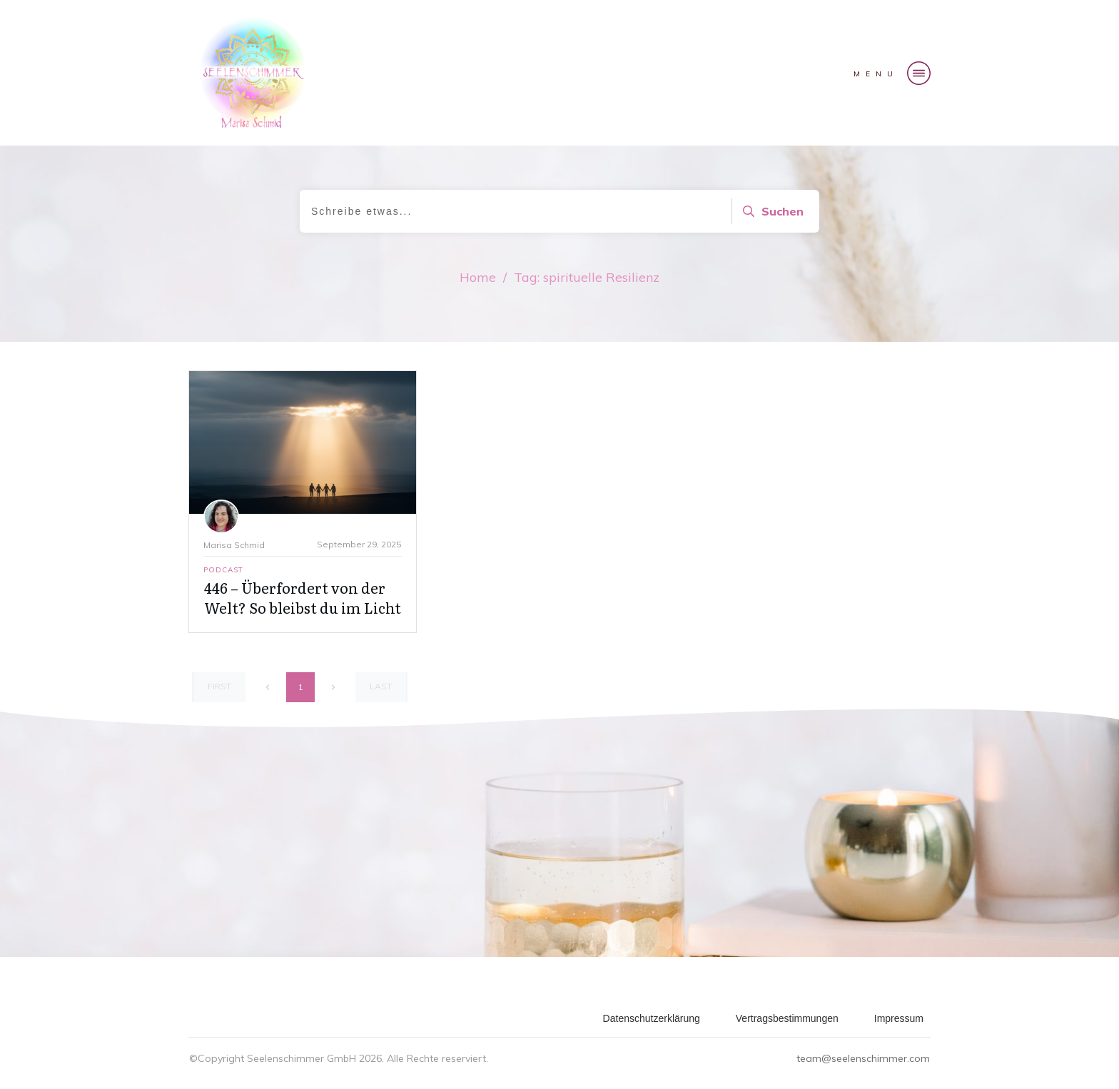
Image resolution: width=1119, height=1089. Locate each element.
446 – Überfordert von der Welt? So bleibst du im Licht (302, 597)
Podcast (223, 569)
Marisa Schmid (234, 545)
